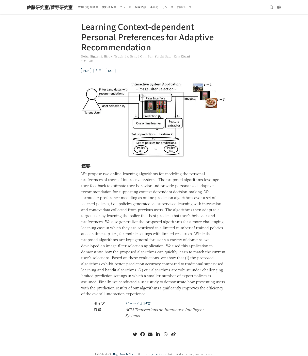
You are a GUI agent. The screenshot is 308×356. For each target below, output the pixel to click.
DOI (110, 70)
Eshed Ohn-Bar (141, 56)
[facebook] (143, 334)
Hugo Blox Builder (124, 354)
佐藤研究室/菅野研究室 (50, 7)
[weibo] (173, 334)
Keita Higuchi (91, 56)
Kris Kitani (182, 56)
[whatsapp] (166, 334)
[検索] (271, 7)
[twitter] (135, 334)
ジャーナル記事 (138, 303)
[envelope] (150, 334)
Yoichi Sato (163, 56)
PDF (86, 70)
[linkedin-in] (158, 334)
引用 (98, 70)
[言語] (279, 7)
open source (156, 354)
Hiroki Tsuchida (116, 56)
